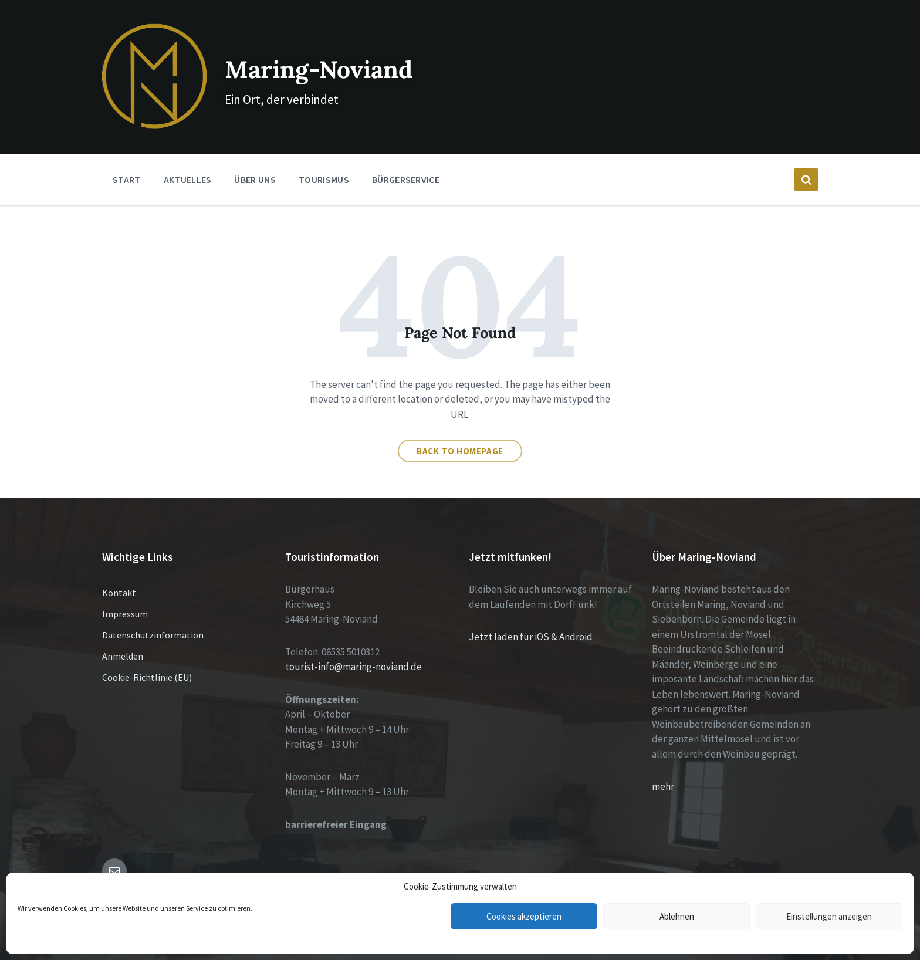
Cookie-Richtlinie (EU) (147, 659)
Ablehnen (676, 916)
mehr (663, 768)
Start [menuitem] (127, 162)
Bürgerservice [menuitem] (405, 162)
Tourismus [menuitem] (324, 162)
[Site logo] (145, 106)
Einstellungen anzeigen (829, 916)
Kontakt (119, 575)
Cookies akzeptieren (524, 916)
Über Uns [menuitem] (255, 162)
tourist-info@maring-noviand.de (353, 649)
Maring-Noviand (325, 58)
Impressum (125, 596)
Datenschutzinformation (153, 617)
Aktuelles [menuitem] (188, 162)
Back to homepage (460, 433)
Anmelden (122, 638)
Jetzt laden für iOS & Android (531, 619)
